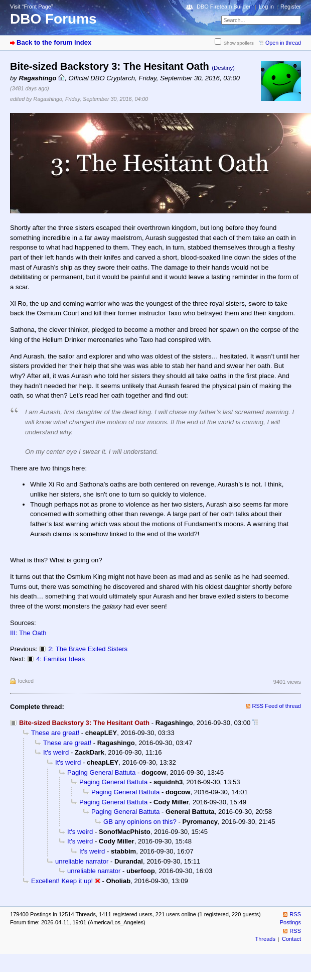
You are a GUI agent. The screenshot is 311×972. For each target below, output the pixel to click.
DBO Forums (53, 19)
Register (290, 7)
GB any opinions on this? (140, 821)
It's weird (56, 752)
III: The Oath (28, 633)
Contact (291, 939)
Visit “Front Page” (31, 7)
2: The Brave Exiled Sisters (87, 649)
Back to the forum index (54, 42)
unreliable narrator (81, 861)
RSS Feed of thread (276, 706)
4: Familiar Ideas (60, 659)
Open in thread (283, 43)
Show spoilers (239, 43)
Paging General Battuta (101, 772)
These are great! (55, 733)
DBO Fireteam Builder (224, 7)
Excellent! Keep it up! (62, 881)
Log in (266, 7)
